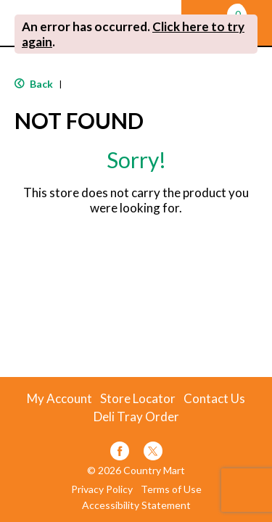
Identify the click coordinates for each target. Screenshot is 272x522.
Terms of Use (171, 489)
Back (34, 84)
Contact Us (214, 399)
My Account (59, 399)
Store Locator (138, 399)
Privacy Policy (102, 489)
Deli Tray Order (136, 417)
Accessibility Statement (136, 505)
